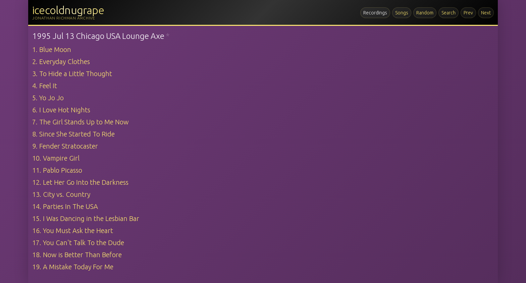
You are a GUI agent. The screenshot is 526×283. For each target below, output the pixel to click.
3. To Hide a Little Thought (72, 73)
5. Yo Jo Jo (48, 98)
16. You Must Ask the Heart (72, 230)
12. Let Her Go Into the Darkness (80, 182)
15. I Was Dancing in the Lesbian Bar (85, 218)
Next (486, 12)
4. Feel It (44, 86)
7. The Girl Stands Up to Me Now (80, 122)
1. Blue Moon (51, 49)
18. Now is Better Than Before (77, 255)
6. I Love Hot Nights (61, 110)
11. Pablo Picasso (57, 170)
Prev (468, 12)
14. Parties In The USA (65, 206)
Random (424, 12)
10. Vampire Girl (56, 158)
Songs (401, 12)
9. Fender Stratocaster (65, 146)
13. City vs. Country (61, 194)
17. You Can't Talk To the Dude (78, 242)
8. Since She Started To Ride (73, 134)
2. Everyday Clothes (61, 61)
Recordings (375, 12)
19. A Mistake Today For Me (72, 267)
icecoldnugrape (68, 10)
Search (448, 12)
